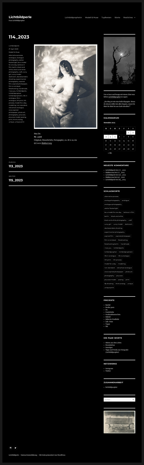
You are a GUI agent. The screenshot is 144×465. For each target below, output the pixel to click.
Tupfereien (106, 17)
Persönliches (110, 345)
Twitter (108, 371)
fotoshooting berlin (111, 244)
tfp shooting (108, 283)
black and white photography (115, 220)
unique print (19, 122)
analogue (12, 58)
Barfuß (107, 305)
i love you (12, 91)
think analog (18, 119)
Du (106, 310)
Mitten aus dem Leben (113, 343)
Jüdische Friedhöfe (112, 319)
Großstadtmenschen (112, 315)
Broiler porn (109, 307)
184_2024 (122, 180)
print (10, 119)
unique (11, 122)
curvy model (16, 74)
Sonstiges (109, 347)
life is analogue (123, 256)
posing (23, 117)
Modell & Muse (91, 17)
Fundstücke (109, 312)
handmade (23, 88)
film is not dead (14, 86)
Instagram (109, 369)
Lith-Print (109, 322)
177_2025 (122, 170)
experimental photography (114, 232)
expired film (108, 236)
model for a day (20, 103)
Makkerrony (47, 143)
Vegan (107, 324)
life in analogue (110, 256)
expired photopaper (19, 84)
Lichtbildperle (20, 17)
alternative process (16, 55)
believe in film (129, 212)
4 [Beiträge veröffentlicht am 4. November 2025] (110, 137)
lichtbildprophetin (15, 96)
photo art (21, 112)
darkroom (12, 77)
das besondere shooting (113, 228)
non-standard (22, 105)
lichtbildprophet (15, 93)
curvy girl (107, 224)
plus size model (14, 117)
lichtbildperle (21, 91)
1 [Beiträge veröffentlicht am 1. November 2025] (128, 133)
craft (20, 72)
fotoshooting (13, 88)
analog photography (112, 200)
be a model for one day (112, 212)
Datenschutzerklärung (29, 455)
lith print (20, 100)
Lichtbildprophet (114, 97)
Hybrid (107, 317)
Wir (106, 326)
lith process (117, 260)
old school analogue (16, 107)
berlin (14, 67)
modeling (12, 105)
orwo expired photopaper (113, 272)
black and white (117, 216)
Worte (117, 17)
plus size (22, 115)
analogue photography (113, 204)
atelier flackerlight (111, 208)
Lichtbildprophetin (73, 17)
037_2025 (122, 175)
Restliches (128, 17)
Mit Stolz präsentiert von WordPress (52, 455)
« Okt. (110, 153)
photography (13, 115)
